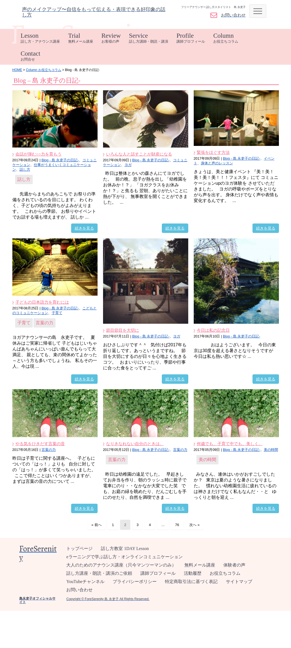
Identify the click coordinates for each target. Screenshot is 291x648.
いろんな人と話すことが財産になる (139, 154)
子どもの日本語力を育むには (42, 302)
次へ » (194, 525)
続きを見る (84, 228)
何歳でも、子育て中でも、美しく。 (230, 443)
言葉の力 (44, 322)
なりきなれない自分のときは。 (135, 443)
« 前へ (97, 525)
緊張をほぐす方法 (213, 152)
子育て (57, 313)
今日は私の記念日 (213, 330)
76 (177, 525)
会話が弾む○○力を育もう (38, 154)
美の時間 (271, 450)
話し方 (25, 169)
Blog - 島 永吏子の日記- (60, 160)
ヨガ (128, 165)
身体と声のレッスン (217, 163)
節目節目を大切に (122, 330)
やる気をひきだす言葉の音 (40, 443)
